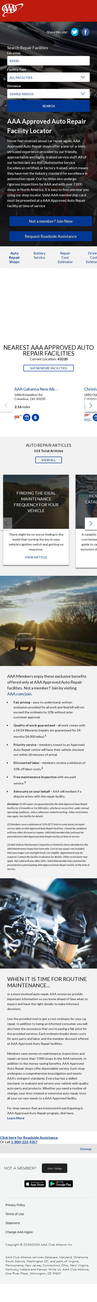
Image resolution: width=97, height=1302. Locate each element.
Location (13, 52)
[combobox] (48, 59)
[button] (91, 406)
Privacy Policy (15, 1205)
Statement (12, 1223)
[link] (75, 32)
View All (48, 460)
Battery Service (39, 255)
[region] (48, 70)
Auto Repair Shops (14, 257)
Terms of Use (14, 1214)
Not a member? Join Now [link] (51, 221)
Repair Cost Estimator (65, 257)
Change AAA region (19, 1232)
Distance (14, 85)
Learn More (15, 1118)
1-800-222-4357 (24, 1142)
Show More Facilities (48, 368)
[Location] (48, 60)
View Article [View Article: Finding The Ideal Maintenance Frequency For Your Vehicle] (36, 557)
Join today (54, 1168)
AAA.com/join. (19, 693)
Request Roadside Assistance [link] (51, 236)
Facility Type (16, 68)
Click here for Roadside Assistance (29, 1137)
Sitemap (86, 1149)
